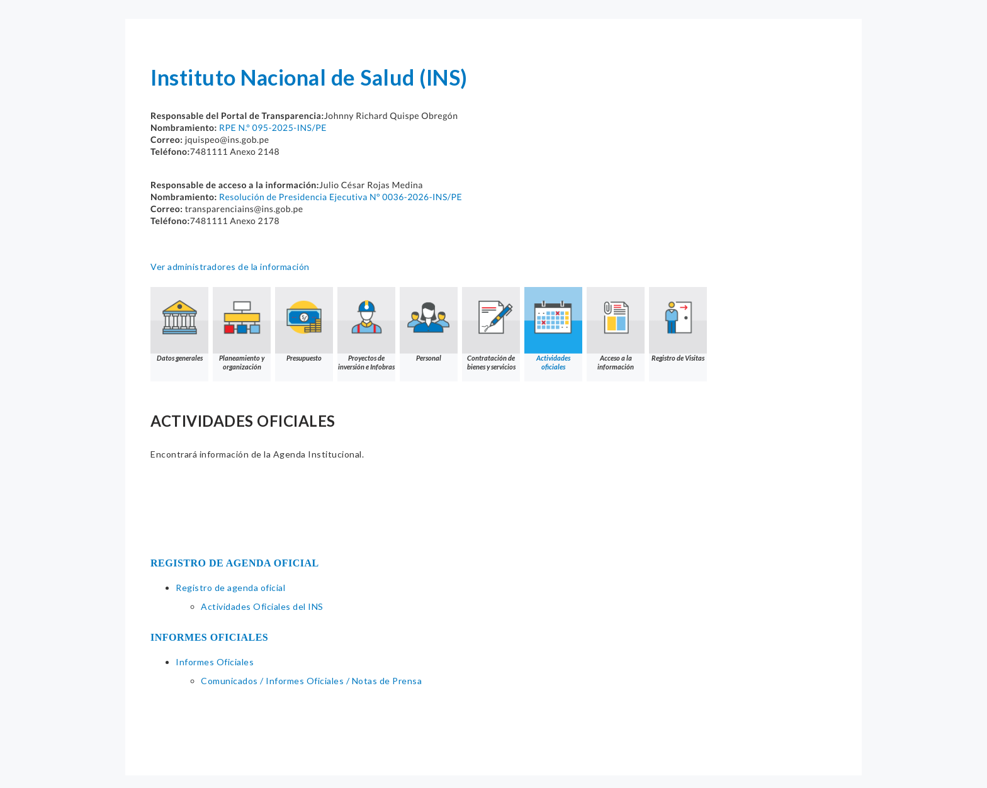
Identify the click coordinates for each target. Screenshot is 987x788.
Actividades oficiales (553, 329)
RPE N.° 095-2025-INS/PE (273, 127)
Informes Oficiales (215, 661)
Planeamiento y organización (242, 329)
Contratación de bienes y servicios (491, 329)
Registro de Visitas (678, 324)
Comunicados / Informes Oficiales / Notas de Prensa (311, 680)
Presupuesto (304, 324)
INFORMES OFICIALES (209, 637)
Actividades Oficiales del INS (262, 606)
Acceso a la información (616, 329)
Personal (429, 324)
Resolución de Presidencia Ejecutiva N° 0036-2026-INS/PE (340, 196)
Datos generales (179, 324)
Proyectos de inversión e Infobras (366, 329)
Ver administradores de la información (230, 266)
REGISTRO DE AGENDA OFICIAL (234, 563)
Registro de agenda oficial (230, 587)
